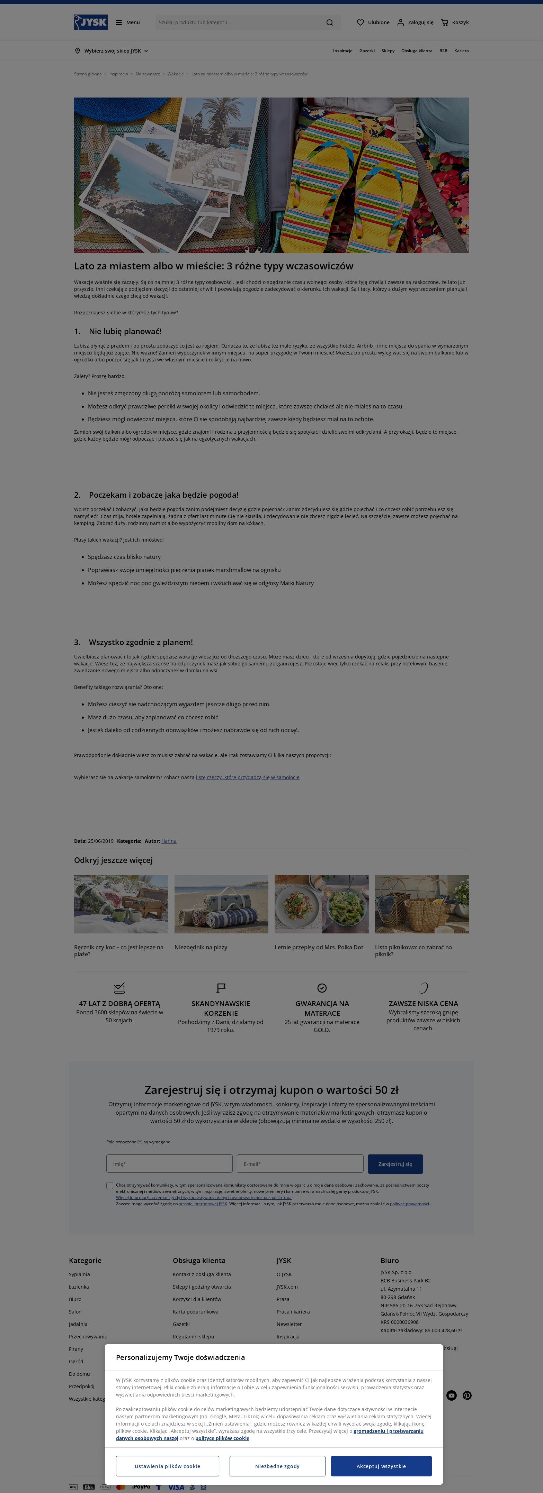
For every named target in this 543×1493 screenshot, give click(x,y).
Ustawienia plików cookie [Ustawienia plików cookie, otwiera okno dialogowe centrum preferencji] (168, 1466)
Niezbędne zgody (277, 1466)
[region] (274, 1414)
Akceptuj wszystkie (381, 1466)
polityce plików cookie (222, 1438)
